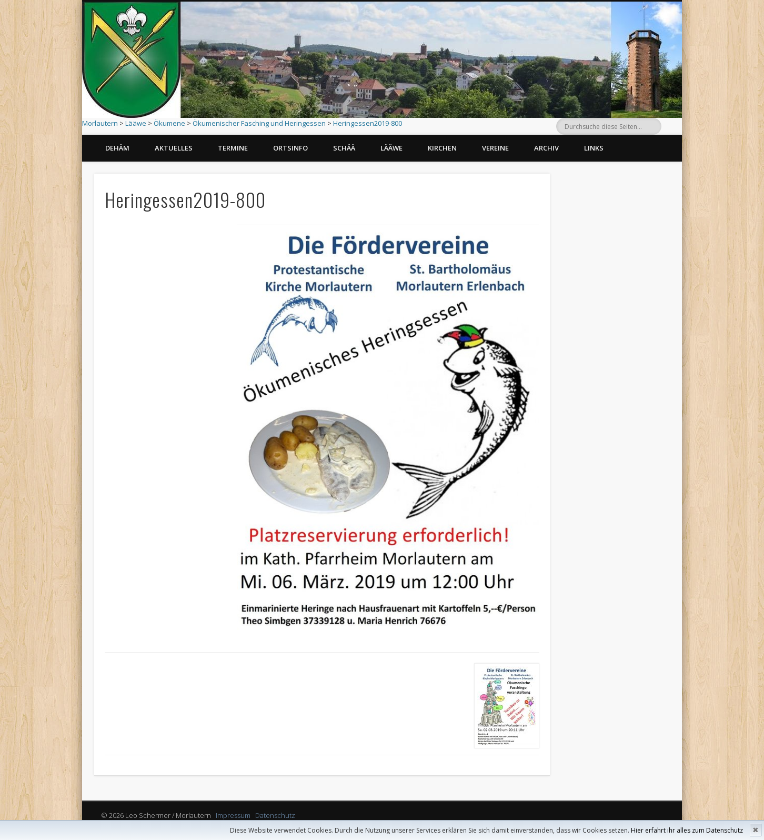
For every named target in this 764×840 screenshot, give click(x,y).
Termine (233, 148)
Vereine (495, 148)
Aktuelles (174, 148)
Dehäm (117, 148)
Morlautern (100, 123)
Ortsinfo (290, 148)
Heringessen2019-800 (367, 123)
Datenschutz (275, 815)
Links (594, 148)
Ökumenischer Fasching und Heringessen (259, 123)
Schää (344, 148)
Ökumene (169, 123)
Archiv (546, 148)
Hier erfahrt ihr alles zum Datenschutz (687, 830)
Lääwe (135, 123)
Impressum (233, 815)
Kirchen (442, 148)
